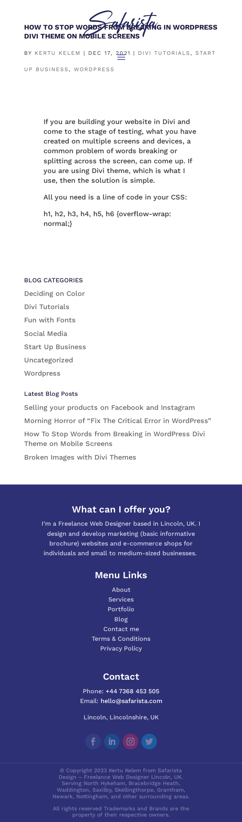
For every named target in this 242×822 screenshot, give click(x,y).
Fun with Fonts (50, 320)
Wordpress (42, 373)
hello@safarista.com (131, 701)
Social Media (45, 333)
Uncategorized (48, 360)
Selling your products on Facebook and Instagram (109, 407)
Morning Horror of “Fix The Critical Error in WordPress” (117, 420)
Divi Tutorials (47, 307)
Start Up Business (55, 347)
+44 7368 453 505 (132, 691)
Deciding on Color (54, 293)
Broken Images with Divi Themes (80, 457)
